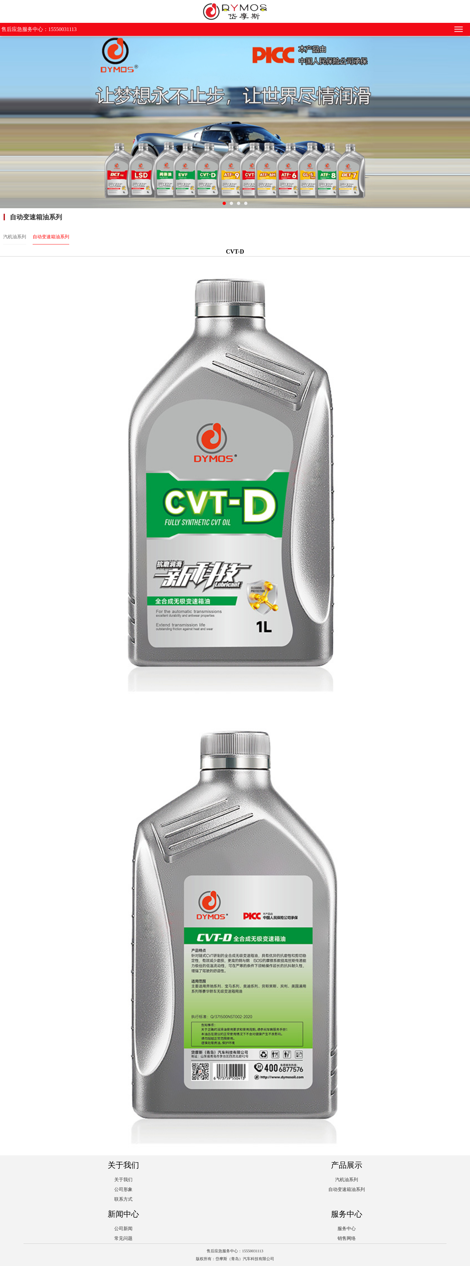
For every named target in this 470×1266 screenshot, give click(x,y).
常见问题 (123, 1238)
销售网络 (346, 1238)
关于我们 (123, 1179)
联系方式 (123, 1199)
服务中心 (346, 1228)
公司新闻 (123, 1228)
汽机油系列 (14, 236)
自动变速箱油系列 (51, 236)
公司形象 (123, 1189)
